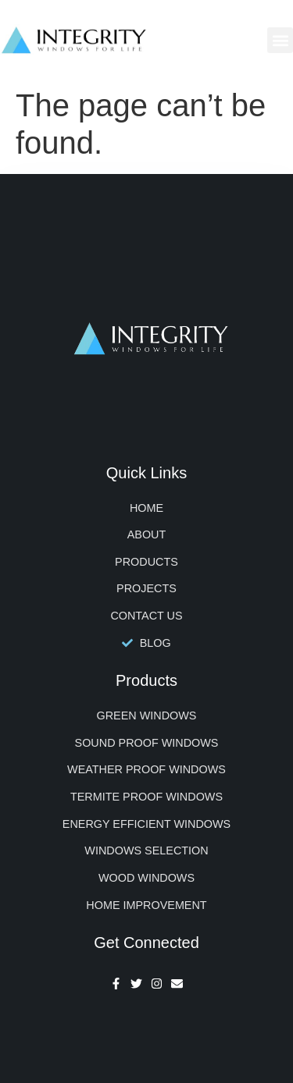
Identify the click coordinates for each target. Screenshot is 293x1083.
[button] (280, 40)
